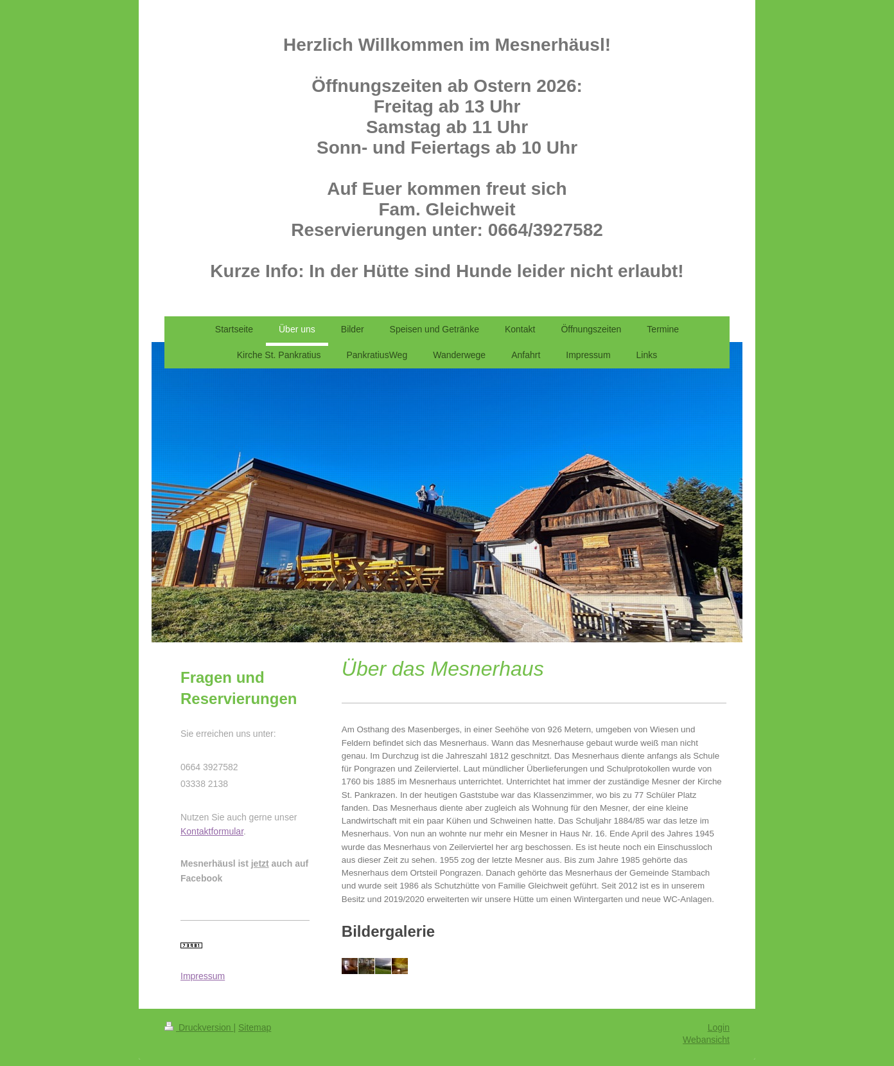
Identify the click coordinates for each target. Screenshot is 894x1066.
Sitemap (254, 1027)
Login (719, 1027)
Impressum (202, 976)
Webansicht (706, 1039)
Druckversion (198, 1027)
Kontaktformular (211, 831)
